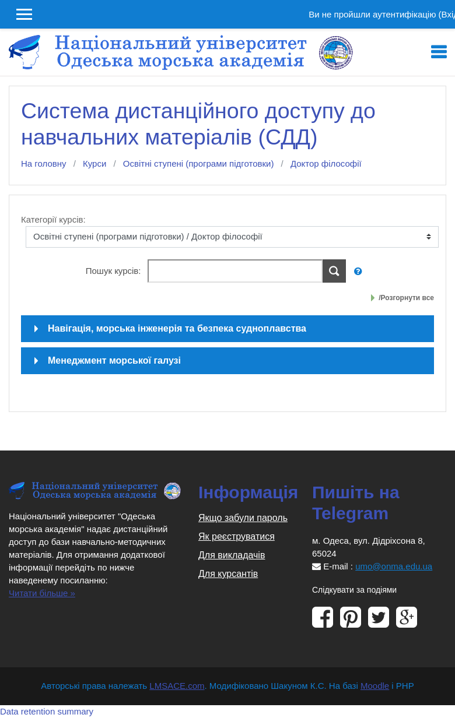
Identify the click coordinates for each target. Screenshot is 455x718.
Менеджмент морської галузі (114, 360)
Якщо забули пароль (243, 518)
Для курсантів (228, 574)
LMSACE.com (176, 686)
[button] (361, 272)
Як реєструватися (236, 536)
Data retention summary (46, 711)
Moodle (374, 686)
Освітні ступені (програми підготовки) (198, 163)
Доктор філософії (326, 163)
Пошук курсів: (115, 271)
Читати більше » (42, 593)
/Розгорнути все (406, 298)
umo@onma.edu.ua (393, 566)
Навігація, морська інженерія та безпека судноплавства (177, 328)
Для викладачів (231, 555)
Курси (94, 163)
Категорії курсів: (53, 219)
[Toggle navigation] (438, 52)
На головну (43, 163)
